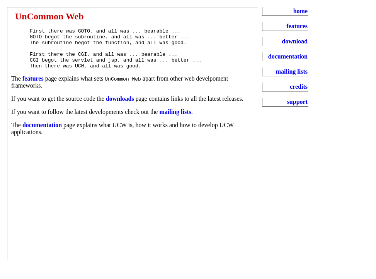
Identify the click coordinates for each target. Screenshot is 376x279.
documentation (42, 133)
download (295, 41)
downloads (120, 106)
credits (299, 86)
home (300, 11)
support (297, 101)
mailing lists (175, 120)
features (33, 86)
